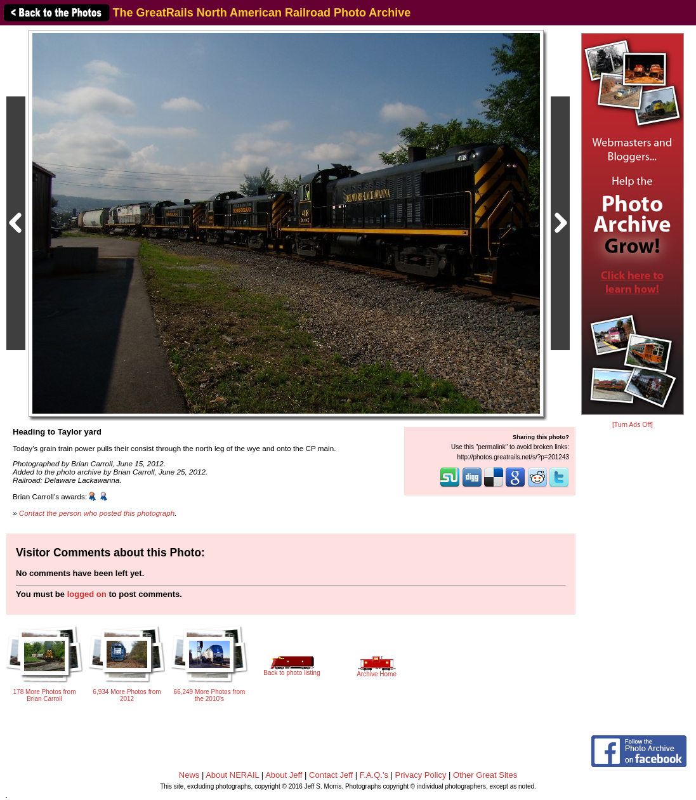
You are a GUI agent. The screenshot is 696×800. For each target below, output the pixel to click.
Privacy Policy (421, 775)
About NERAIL (232, 775)
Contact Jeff (331, 775)
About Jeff (283, 775)
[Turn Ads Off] (632, 424)
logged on (87, 594)
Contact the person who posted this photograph (97, 513)
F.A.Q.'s (374, 775)
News (189, 775)
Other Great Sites (485, 775)
